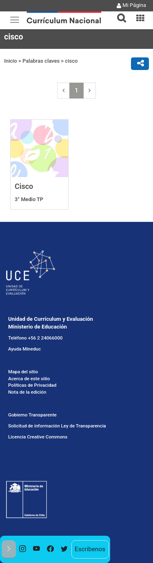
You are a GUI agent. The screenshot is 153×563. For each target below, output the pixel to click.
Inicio (10, 61)
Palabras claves (41, 61)
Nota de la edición (27, 392)
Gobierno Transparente (32, 415)
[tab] (118, 13)
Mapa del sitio (23, 372)
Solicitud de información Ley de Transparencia (57, 426)
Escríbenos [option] (90, 549)
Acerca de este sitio (29, 378)
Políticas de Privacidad (32, 385)
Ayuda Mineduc (24, 349)
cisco (71, 61)
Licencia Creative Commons (37, 437)
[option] (23, 549)
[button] (118, 13)
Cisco (24, 186)
